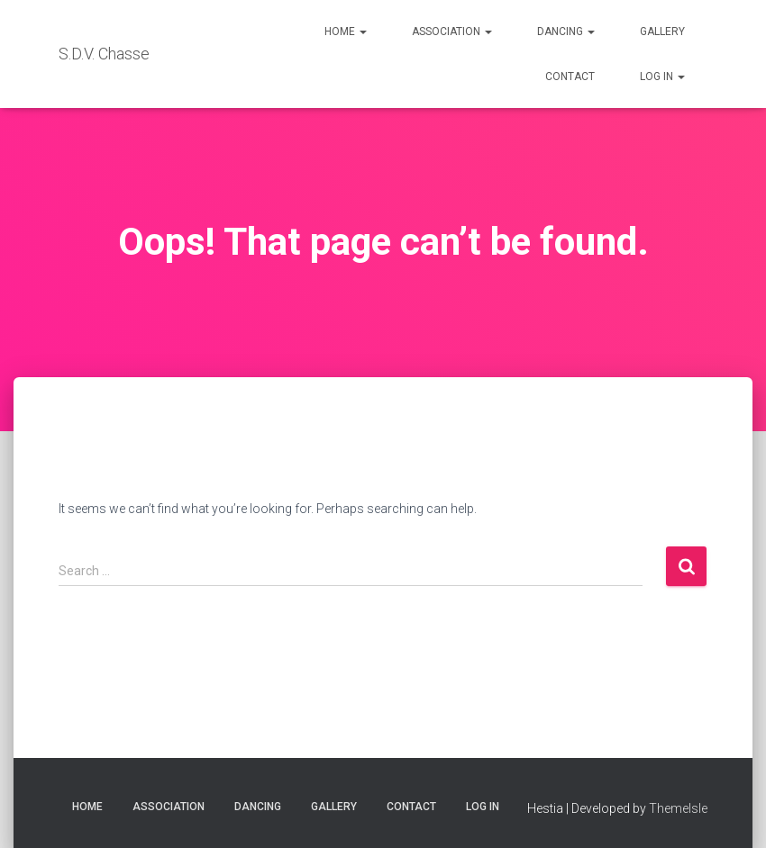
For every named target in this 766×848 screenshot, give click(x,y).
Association (452, 31)
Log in (662, 76)
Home (345, 31)
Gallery (662, 31)
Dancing (566, 31)
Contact (570, 76)
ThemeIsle (678, 808)
